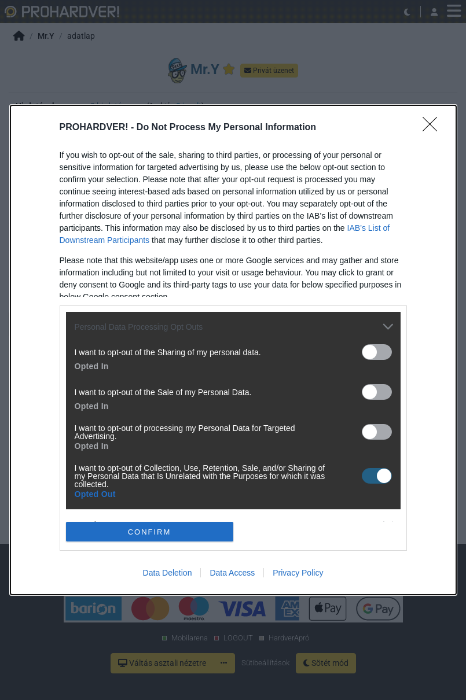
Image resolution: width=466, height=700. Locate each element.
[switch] (377, 352)
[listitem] (233, 326)
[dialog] (233, 350)
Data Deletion (167, 572)
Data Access (232, 572)
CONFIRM (149, 531)
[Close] (434, 128)
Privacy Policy (298, 572)
